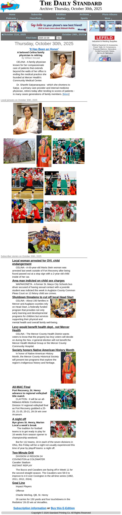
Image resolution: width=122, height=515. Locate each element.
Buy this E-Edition (63, 508)
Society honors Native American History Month (43, 350)
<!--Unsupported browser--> (104, 78)
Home (12, 14)
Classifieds (37, 18)
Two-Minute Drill (23, 452)
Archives (85, 14)
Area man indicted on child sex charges (38, 280)
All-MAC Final (21, 387)
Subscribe (36, 14)
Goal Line (18, 483)
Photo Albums (109, 14)
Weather (61, 18)
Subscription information (29, 508)
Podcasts (12, 18)
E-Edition (61, 14)
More (108, 18)
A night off (19, 419)
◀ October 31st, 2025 (13, 34)
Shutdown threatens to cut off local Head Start (42, 297)
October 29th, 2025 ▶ (74, 34)
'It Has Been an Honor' (44, 49)
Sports (84, 18)
